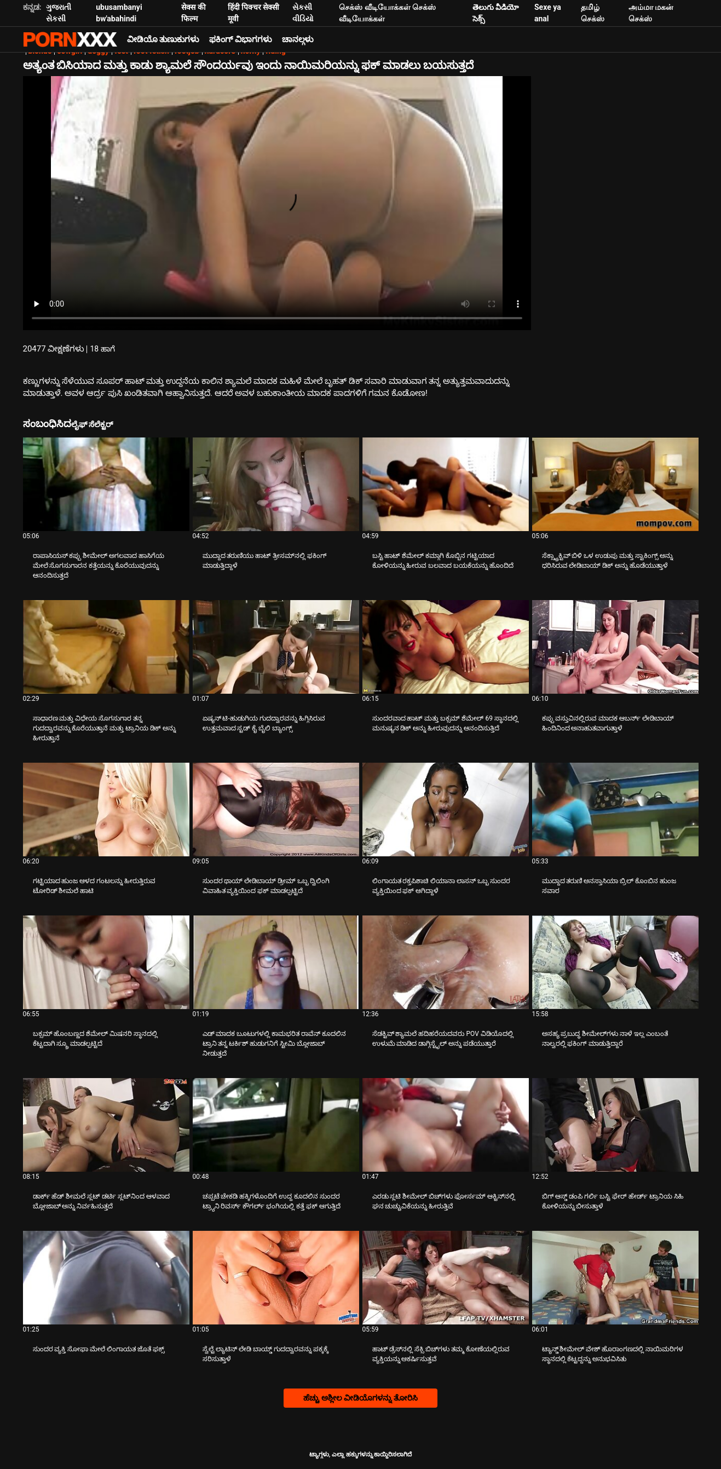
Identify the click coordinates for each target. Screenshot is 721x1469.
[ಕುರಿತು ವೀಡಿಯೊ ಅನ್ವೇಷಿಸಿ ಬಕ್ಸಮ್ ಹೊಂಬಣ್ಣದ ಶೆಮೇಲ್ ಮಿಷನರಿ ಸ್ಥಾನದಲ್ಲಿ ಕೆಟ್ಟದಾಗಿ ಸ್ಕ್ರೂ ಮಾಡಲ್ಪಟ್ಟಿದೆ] (106, 962)
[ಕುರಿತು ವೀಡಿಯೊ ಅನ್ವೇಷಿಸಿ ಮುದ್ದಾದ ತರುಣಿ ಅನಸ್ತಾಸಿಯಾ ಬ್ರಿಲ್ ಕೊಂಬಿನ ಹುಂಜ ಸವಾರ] (615, 809)
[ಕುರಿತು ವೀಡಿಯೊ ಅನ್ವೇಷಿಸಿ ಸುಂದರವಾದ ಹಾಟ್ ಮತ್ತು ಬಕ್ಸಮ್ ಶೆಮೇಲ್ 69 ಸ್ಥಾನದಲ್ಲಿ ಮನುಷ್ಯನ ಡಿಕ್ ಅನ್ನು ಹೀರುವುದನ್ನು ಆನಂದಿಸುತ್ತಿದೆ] (445, 647)
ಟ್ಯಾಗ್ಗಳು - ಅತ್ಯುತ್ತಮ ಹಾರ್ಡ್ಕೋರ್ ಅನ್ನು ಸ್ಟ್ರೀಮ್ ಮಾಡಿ (70, 39)
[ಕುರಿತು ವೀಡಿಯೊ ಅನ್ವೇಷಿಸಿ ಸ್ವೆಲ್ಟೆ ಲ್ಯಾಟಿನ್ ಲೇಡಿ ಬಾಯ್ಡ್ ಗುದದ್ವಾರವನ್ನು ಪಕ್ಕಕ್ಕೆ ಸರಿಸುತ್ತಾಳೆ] (276, 1277)
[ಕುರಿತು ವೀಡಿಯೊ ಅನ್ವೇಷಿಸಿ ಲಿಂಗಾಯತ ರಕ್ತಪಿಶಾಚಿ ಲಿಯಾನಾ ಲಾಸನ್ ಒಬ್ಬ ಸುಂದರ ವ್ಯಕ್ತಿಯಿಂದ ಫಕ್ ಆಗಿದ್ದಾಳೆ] (445, 809)
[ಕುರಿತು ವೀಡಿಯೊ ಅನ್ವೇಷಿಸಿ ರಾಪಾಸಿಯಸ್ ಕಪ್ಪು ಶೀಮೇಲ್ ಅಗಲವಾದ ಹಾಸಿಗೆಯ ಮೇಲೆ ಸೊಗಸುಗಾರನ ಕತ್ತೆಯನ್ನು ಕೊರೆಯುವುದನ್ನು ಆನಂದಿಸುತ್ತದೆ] (106, 484)
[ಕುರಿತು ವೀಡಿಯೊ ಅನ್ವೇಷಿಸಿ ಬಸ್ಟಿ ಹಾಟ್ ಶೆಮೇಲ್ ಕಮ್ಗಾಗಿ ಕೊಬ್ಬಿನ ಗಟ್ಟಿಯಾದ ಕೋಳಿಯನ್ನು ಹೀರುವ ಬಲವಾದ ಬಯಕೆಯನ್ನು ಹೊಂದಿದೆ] (445, 484)
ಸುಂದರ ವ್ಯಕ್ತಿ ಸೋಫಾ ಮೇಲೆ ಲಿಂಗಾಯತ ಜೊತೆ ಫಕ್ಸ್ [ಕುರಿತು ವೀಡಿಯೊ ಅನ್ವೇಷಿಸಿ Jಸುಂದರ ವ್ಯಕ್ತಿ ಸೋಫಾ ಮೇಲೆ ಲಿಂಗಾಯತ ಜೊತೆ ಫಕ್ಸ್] (99, 1349)
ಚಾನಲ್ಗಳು (298, 39)
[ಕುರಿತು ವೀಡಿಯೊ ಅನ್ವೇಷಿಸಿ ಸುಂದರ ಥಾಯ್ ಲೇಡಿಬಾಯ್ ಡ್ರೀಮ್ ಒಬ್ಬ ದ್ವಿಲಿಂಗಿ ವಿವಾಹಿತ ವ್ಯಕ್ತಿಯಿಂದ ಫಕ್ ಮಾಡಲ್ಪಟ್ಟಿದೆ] (276, 809)
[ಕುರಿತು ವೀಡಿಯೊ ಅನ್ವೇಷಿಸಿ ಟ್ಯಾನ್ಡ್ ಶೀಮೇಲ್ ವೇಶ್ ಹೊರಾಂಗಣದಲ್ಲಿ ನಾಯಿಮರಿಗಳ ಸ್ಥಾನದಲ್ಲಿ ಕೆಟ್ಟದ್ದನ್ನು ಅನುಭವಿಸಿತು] (615, 1277)
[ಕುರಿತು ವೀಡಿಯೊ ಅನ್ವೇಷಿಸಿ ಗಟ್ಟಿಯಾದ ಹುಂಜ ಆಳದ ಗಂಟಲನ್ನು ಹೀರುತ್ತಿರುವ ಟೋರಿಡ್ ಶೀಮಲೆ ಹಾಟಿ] (106, 809)
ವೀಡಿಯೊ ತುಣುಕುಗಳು (163, 39)
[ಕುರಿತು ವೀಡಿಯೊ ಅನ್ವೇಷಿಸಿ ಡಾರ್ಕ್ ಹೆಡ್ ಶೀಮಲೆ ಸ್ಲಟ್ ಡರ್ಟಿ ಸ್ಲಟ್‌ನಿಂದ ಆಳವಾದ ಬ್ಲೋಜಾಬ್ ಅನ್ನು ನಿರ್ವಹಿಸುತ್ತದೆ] (106, 1125)
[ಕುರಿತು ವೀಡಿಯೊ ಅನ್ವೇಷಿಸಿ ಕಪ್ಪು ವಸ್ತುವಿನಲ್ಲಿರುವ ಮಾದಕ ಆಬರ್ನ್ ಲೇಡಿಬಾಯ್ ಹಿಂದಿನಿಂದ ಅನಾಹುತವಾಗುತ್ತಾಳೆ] (615, 647)
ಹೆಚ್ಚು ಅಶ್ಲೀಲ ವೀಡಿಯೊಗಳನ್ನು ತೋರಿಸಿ (360, 1397)
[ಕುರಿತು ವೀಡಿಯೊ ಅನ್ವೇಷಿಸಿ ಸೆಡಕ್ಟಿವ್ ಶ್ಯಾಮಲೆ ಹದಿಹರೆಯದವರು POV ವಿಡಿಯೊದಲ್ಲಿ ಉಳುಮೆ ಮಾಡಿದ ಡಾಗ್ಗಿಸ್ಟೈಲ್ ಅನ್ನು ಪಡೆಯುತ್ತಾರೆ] (445, 962)
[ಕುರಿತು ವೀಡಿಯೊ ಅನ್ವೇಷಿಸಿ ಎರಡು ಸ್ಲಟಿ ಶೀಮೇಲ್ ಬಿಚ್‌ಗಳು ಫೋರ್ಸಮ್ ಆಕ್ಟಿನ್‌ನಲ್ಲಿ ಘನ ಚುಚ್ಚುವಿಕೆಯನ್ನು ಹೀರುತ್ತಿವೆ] (445, 1125)
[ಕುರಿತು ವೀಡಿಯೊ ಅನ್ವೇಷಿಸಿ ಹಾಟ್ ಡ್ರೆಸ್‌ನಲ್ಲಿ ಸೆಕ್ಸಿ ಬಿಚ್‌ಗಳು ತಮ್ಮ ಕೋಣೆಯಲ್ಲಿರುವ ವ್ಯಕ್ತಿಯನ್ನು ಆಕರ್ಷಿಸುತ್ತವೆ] (445, 1277)
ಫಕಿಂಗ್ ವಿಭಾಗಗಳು (240, 39)
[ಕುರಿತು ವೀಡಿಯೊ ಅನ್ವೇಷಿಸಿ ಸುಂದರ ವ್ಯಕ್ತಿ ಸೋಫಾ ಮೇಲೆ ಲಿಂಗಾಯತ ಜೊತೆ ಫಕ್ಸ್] (106, 1277)
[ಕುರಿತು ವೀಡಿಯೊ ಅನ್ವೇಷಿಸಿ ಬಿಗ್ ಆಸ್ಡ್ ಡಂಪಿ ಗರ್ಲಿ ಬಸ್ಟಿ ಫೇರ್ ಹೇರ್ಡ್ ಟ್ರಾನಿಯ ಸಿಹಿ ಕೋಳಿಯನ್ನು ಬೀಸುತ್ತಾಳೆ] (615, 1125)
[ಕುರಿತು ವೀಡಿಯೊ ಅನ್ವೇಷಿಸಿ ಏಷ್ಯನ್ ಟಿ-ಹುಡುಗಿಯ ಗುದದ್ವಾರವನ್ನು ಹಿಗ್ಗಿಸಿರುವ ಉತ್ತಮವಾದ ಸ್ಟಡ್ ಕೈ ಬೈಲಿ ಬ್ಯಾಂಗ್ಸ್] (276, 647)
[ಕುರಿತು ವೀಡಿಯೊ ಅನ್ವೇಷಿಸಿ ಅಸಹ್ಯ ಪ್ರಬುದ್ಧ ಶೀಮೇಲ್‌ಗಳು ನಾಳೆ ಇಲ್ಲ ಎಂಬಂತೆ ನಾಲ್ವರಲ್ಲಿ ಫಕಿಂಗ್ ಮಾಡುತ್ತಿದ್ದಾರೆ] (615, 962)
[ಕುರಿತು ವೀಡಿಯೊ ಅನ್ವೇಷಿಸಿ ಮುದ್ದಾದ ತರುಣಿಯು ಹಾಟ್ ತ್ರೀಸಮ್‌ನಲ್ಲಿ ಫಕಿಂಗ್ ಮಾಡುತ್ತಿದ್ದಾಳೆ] (276, 484)
